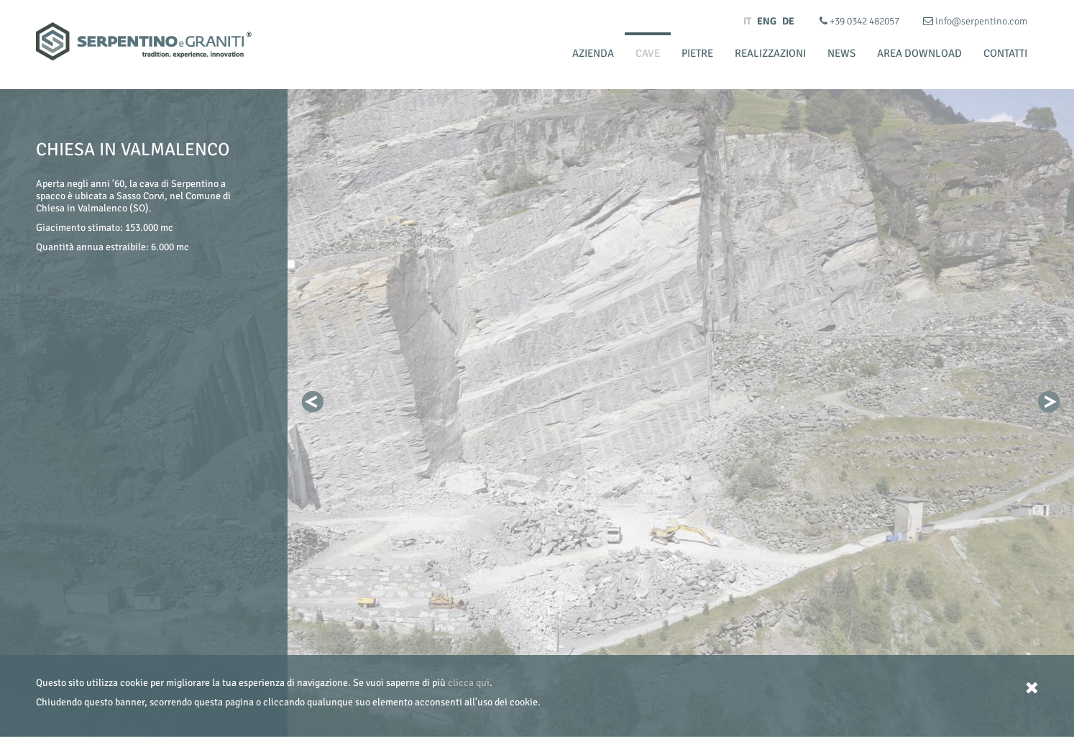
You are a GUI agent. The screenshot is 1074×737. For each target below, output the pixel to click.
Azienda (593, 53)
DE (788, 21)
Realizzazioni (770, 53)
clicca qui (469, 683)
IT (747, 21)
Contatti (1005, 53)
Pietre (697, 53)
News (841, 53)
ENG (766, 21)
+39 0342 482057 (860, 21)
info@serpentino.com (975, 21)
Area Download (919, 53)
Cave (647, 53)
